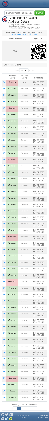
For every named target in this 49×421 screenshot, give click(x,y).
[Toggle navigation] (44, 3)
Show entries (24, 70)
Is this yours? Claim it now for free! (24, 34)
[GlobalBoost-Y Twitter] (7, 414)
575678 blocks (43, 415)
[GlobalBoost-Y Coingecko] (11, 419)
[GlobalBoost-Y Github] (2, 414)
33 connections (43, 417)
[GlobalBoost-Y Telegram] (2, 419)
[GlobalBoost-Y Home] (5, 4)
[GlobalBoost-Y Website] (7, 419)
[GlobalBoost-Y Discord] (11, 414)
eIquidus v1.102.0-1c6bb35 (24, 416)
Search (39, 13)
